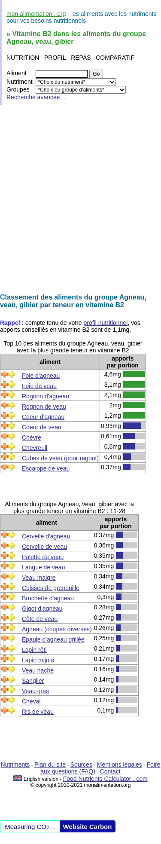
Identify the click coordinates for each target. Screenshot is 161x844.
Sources (81, 764)
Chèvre (31, 437)
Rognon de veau (44, 406)
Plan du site (50, 764)
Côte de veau (40, 618)
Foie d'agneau (41, 375)
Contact (110, 771)
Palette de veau (43, 556)
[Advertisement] (80, 199)
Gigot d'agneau (42, 608)
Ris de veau (38, 711)
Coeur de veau (41, 427)
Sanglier (33, 680)
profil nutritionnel (106, 322)
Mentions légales (119, 764)
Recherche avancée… (36, 97)
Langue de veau (43, 567)
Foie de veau (39, 385)
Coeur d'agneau (43, 416)
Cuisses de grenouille (50, 587)
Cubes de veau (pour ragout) (60, 458)
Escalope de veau (46, 468)
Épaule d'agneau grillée (53, 639)
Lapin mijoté (38, 660)
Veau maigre (39, 577)
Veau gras (35, 691)
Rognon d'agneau (45, 396)
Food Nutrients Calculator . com (105, 778)
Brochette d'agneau (48, 598)
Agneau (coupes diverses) (57, 629)
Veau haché (38, 670)
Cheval (31, 701)
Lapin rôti (34, 649)
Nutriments (15, 764)
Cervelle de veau (44, 546)
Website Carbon (87, 826)
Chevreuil (34, 447)
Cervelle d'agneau (46, 536)
